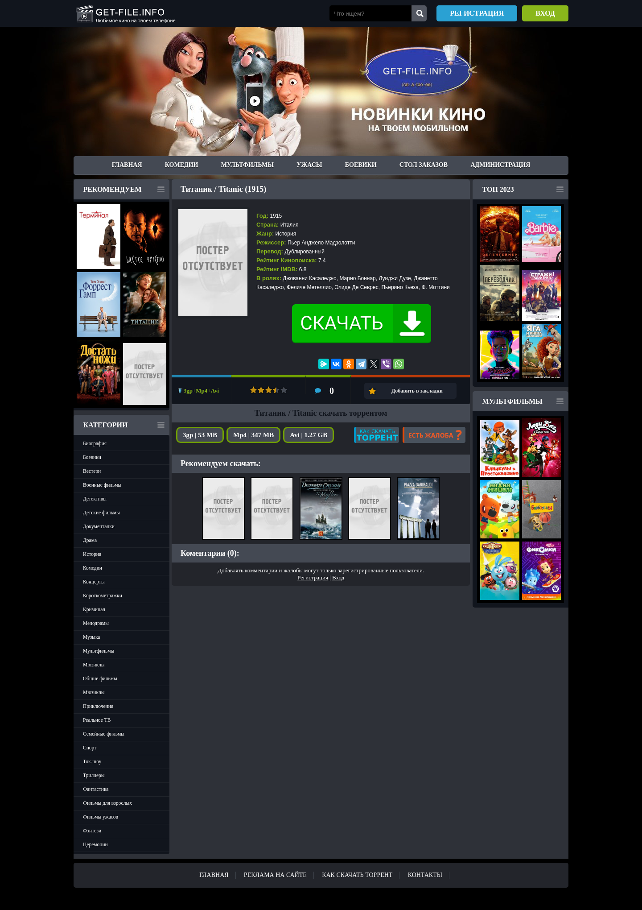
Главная (127, 164)
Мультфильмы (247, 164)
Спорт (89, 747)
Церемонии (95, 844)
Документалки (99, 526)
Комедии (181, 164)
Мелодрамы (96, 623)
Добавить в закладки (417, 391)
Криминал (94, 609)
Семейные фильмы (103, 733)
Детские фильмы (101, 512)
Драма (90, 540)
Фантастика (95, 789)
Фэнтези (92, 830)
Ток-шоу (92, 761)
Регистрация (477, 13)
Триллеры (94, 775)
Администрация (500, 164)
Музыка (91, 637)
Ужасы (309, 164)
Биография (95, 443)
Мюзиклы (94, 664)
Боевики (361, 164)
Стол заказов (423, 164)
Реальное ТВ (97, 720)
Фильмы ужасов (100, 816)
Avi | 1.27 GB (308, 434)
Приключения (98, 706)
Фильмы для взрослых (107, 803)
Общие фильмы (100, 678)
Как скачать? (376, 435)
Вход (545, 13)
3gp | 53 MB (200, 434)
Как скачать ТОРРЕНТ (357, 875)
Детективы (95, 498)
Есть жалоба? (434, 435)
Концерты (94, 581)
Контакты (425, 875)
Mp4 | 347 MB (253, 434)
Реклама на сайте (275, 875)
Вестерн (92, 471)
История (92, 554)
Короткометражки (102, 595)
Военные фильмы (102, 485)
